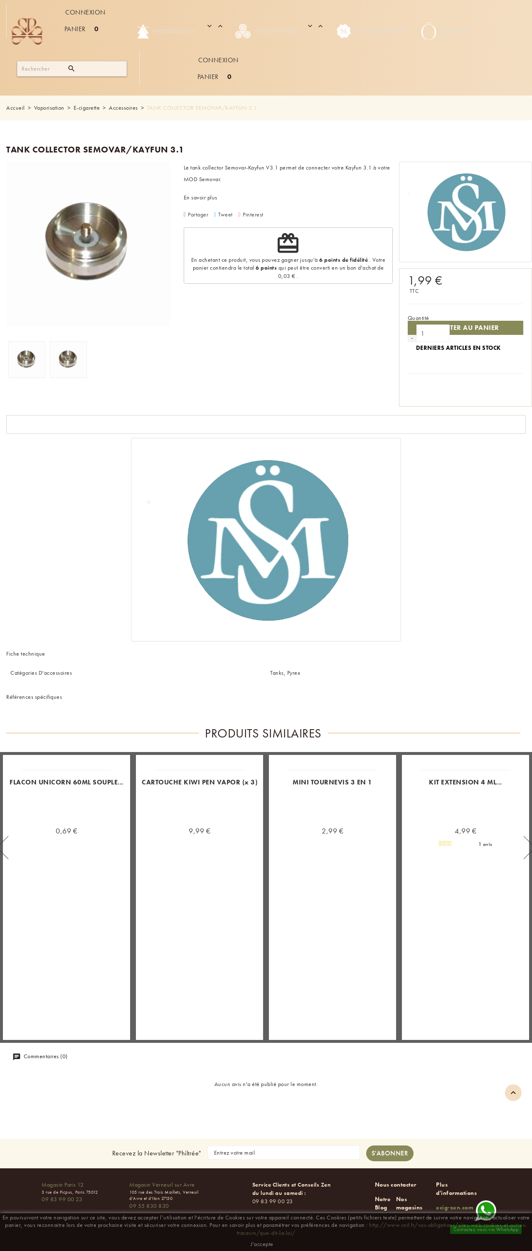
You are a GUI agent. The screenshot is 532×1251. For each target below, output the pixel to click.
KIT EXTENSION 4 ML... (465, 782)
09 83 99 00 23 (62, 1199)
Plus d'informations (456, 1189)
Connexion (85, 12)
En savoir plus (200, 197)
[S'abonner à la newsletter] (390, 1153)
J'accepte (262, 1244)
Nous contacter (395, 1184)
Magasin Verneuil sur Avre (162, 1184)
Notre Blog (383, 1203)
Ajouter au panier (465, 327)
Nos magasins (409, 1203)
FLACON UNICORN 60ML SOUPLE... (66, 782)
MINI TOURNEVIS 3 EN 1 (332, 782)
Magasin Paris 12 (63, 1184)
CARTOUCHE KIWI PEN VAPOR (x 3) (199, 782)
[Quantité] (433, 333)
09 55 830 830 (149, 1205)
